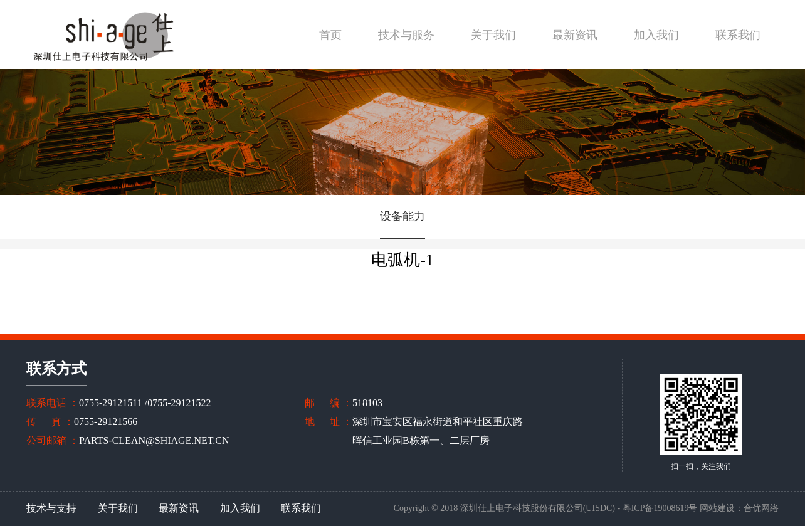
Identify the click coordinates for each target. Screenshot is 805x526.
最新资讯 (574, 35)
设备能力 (402, 216)
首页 (330, 35)
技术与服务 (406, 35)
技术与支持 (51, 508)
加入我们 (656, 35)
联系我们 (737, 35)
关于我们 (493, 35)
